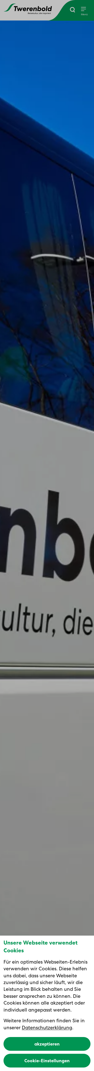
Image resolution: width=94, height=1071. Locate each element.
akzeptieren (47, 1044)
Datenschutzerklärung (47, 1027)
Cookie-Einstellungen (47, 1061)
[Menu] (84, 11)
